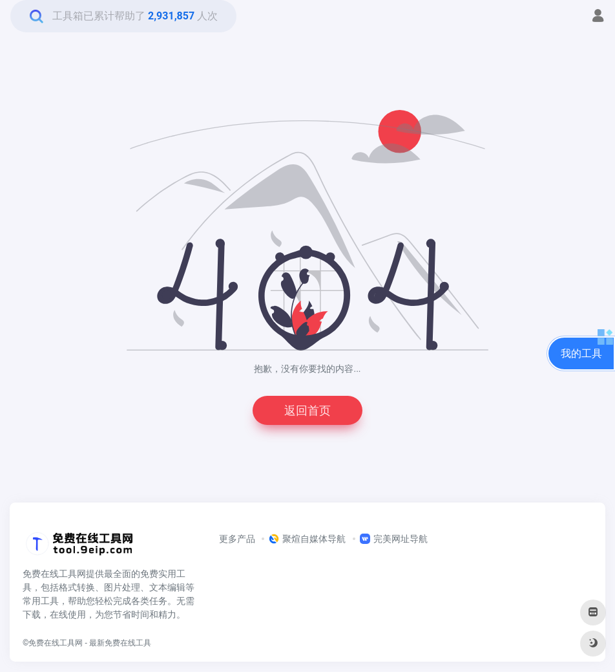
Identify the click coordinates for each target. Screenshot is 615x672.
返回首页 (307, 410)
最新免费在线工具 (120, 642)
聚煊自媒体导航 (307, 539)
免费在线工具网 (55, 642)
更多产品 (237, 539)
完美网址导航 (394, 539)
